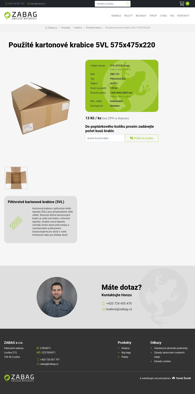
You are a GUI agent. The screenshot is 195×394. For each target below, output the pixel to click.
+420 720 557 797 (15, 3)
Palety (128, 15)
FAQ (172, 15)
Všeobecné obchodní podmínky (171, 348)
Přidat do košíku (141, 138)
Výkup (153, 15)
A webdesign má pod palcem (165, 378)
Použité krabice (93, 27)
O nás (163, 15)
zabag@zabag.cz (36, 3)
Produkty (65, 27)
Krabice (116, 15)
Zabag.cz (52, 27)
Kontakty (183, 15)
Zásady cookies (162, 361)
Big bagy (141, 15)
